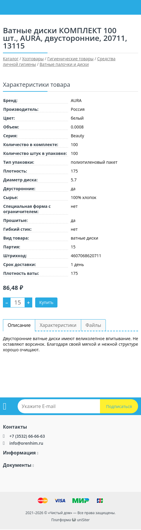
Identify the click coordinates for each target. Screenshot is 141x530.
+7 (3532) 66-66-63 (27, 436)
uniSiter (83, 519)
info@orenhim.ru (26, 443)
